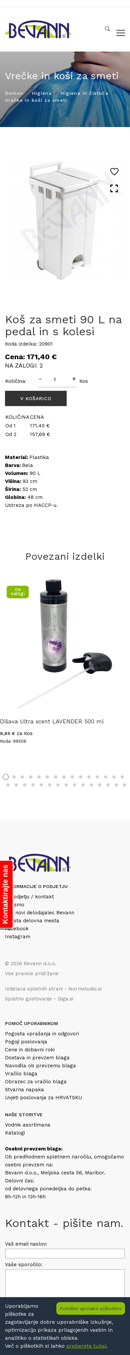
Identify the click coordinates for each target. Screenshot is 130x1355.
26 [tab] (91, 785)
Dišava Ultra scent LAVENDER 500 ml (52, 721)
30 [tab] (124, 785)
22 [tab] (58, 785)
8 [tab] (64, 777)
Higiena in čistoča (84, 93)
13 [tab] (105, 777)
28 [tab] (108, 785)
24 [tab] (74, 785)
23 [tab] (66, 785)
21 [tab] (49, 785)
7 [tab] (55, 777)
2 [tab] (14, 777)
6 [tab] (47, 777)
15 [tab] (122, 777)
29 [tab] (116, 785)
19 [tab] (33, 785)
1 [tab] (6, 777)
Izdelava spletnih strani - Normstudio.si (53, 989)
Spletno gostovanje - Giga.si (39, 999)
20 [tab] (41, 785)
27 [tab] (99, 785)
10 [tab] (80, 777)
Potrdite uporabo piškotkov (91, 1308)
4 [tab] (30, 777)
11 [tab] (89, 777)
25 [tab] (83, 785)
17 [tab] (16, 785)
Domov (14, 93)
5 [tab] (39, 777)
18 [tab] (24, 785)
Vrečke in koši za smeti (36, 100)
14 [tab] (114, 777)
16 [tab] (8, 785)
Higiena (42, 93)
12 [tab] (97, 777)
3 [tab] (22, 777)
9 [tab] (72, 777)
